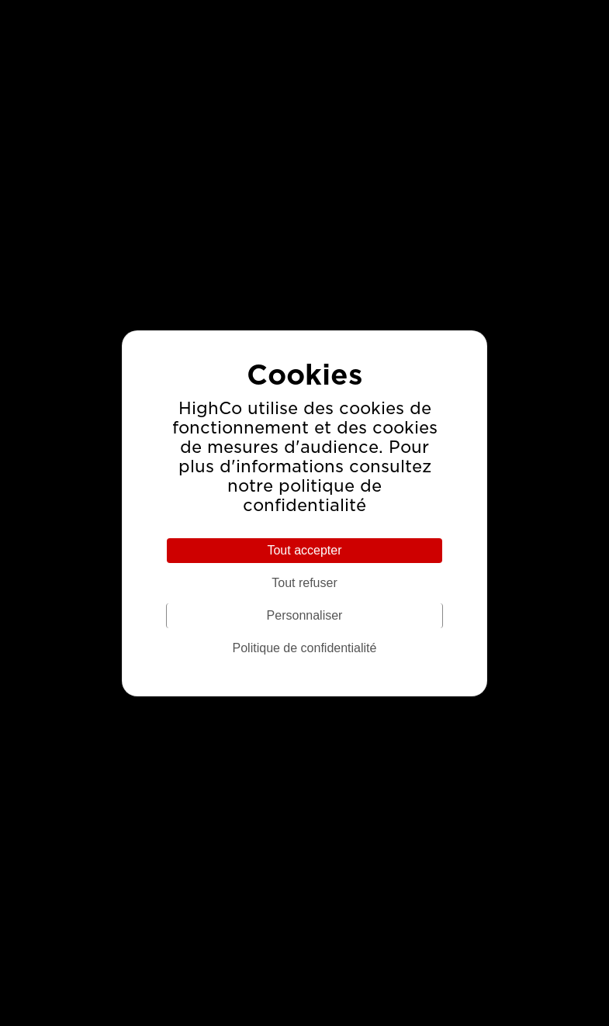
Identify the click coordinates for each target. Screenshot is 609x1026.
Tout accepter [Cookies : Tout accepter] (304, 550)
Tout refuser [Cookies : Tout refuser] (304, 582)
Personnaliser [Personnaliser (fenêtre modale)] (305, 615)
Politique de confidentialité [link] (305, 648)
